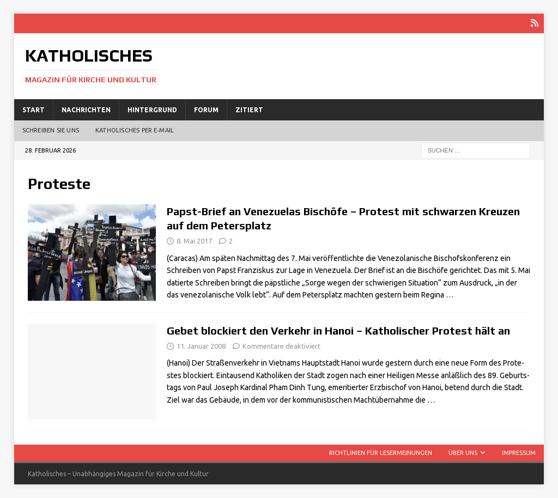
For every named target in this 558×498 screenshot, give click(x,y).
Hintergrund (152, 109)
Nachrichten (86, 109)
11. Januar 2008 (201, 345)
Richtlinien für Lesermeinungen (380, 453)
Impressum (519, 453)
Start (33, 109)
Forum (206, 109)
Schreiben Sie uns (50, 130)
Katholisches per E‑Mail (134, 130)
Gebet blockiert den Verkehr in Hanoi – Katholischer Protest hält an (338, 330)
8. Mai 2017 (194, 241)
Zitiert (249, 109)
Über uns (462, 453)
